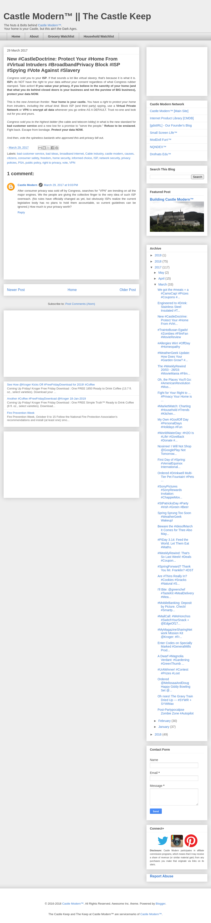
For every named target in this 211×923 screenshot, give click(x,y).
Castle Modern (27, 185)
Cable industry (94, 153)
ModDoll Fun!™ (160, 139)
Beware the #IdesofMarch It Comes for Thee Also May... (175, 530)
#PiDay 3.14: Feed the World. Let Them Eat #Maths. (173, 543)
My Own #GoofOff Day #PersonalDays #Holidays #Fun (173, 423)
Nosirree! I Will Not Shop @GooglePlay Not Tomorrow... (174, 450)
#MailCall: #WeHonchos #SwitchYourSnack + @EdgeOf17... (174, 619)
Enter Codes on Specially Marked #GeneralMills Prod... (175, 646)
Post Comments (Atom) (80, 303)
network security (109, 158)
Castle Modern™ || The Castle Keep (77, 16)
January (164, 726)
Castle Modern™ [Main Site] (169, 111)
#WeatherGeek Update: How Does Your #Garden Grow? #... (174, 356)
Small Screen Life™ (163, 132)
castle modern (114, 153)
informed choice (82, 158)
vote (65, 162)
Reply (21, 212)
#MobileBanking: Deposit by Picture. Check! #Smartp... (175, 606)
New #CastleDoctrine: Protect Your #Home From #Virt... (173, 320)
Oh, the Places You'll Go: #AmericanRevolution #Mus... (174, 383)
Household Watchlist (99, 36)
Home (16, 36)
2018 (158, 261)
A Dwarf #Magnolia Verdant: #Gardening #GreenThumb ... (173, 659)
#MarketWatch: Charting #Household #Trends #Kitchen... (174, 409)
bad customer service (30, 153)
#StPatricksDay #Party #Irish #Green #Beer (173, 505)
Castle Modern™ (49, 25)
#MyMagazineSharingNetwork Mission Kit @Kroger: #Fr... (175, 633)
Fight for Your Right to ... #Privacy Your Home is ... (175, 396)
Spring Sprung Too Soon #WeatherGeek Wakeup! (174, 516)
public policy (33, 162)
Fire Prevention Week (21, 412)
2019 (158, 255)
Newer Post (16, 290)
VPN (72, 162)
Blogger (160, 903)
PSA (21, 162)
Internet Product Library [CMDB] (172, 118)
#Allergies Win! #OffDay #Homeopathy (174, 345)
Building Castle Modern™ (172, 199)
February (164, 721)
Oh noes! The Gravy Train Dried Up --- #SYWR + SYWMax (175, 699)
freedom (45, 158)
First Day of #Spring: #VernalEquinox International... (172, 463)
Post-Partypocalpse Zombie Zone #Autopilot (176, 711)
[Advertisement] (71, 342)
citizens (11, 158)
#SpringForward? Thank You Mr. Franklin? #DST (175, 568)
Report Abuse (161, 876)
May (161, 272)
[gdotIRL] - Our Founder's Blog (171, 125)
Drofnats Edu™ (160, 154)
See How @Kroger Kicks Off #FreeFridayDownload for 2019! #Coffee (51, 384)
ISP (95, 158)
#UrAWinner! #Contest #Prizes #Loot (173, 671)
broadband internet (72, 153)
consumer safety (28, 158)
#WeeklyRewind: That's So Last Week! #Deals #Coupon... (174, 556)
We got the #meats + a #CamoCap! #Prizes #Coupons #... (173, 293)
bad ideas (52, 153)
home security (61, 158)
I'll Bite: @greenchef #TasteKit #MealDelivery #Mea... (176, 593)
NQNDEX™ (158, 147)
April (161, 278)
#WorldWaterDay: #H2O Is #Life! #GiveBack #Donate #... (176, 436)
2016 (158, 734)
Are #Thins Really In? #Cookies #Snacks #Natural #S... (172, 579)
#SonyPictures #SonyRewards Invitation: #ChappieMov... (170, 492)
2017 (158, 267)
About (34, 36)
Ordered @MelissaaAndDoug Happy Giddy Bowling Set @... (174, 684)
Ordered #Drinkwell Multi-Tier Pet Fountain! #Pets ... (176, 476)
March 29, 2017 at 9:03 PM (61, 185)
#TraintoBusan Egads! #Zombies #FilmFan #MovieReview (173, 333)
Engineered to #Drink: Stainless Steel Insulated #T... (172, 306)
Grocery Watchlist (61, 36)
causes (129, 153)
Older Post (128, 290)
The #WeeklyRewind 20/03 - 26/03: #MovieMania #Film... (174, 369)
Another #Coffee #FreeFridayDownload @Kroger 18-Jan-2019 (46, 398)
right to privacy (51, 162)
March (163, 284)
